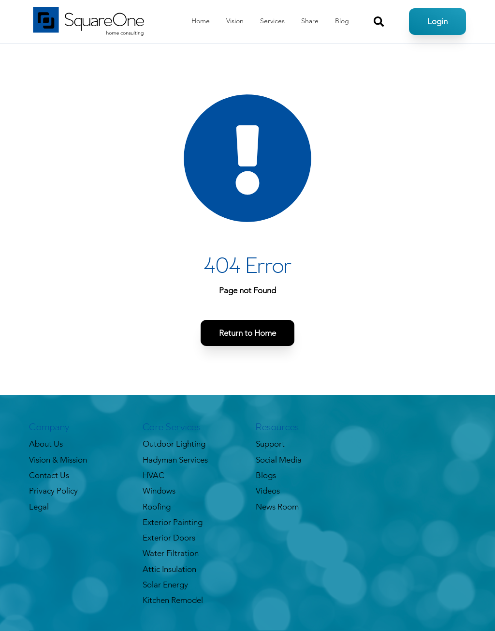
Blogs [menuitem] (266, 475)
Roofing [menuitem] (157, 506)
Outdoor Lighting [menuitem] (174, 444)
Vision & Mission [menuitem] (58, 460)
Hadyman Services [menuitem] (175, 460)
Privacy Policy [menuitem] (53, 491)
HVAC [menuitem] (153, 475)
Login (437, 21)
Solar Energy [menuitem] (165, 584)
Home (200, 20)
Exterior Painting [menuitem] (173, 522)
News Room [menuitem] (277, 506)
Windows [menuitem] (159, 491)
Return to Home (247, 333)
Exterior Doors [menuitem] (169, 537)
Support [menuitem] (270, 444)
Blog (342, 20)
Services (272, 20)
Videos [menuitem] (268, 491)
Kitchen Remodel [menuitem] (173, 600)
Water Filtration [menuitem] (171, 553)
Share (310, 20)
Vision (235, 20)
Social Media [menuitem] (279, 460)
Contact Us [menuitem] (49, 475)
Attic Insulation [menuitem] (169, 569)
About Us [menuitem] (46, 444)
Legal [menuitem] (39, 506)
